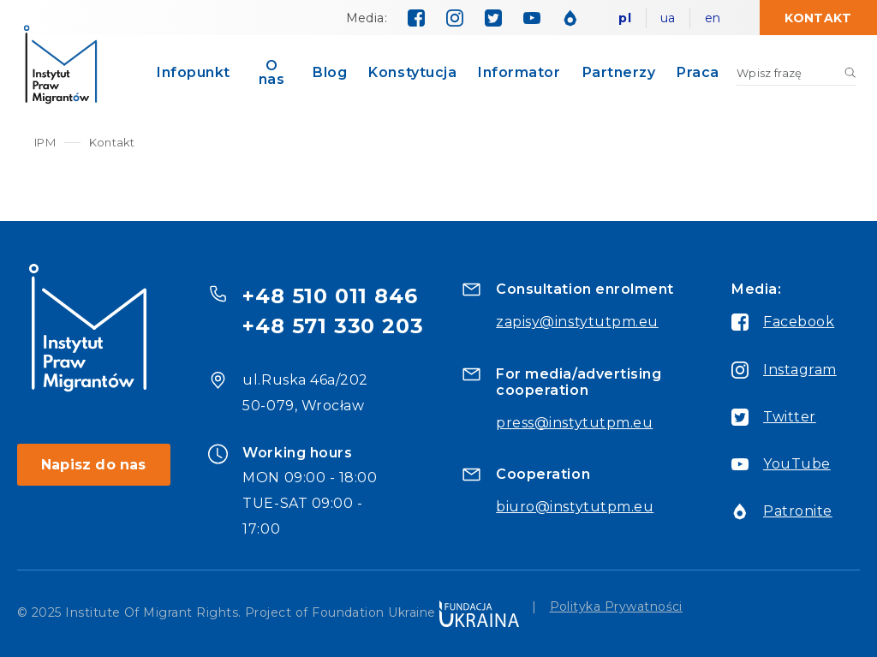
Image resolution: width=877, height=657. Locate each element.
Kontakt (818, 18)
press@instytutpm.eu (574, 423)
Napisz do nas (93, 465)
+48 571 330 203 (332, 326)
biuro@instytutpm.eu (574, 507)
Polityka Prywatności (616, 607)
